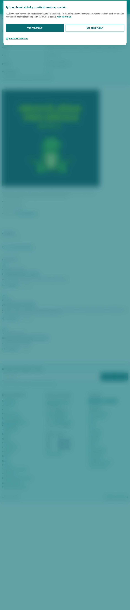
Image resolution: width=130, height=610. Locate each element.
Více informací (64, 17)
